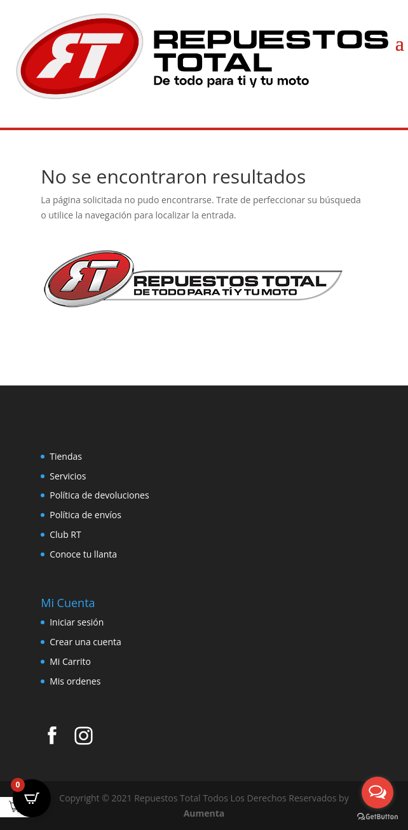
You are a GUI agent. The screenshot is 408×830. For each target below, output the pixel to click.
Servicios (68, 476)
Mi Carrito (70, 661)
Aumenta (204, 813)
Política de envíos (85, 515)
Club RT (65, 534)
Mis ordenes (75, 681)
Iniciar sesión (77, 622)
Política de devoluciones (99, 495)
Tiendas (66, 456)
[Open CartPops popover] (32, 798)
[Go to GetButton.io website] (377, 817)
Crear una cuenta (85, 642)
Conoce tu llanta (83, 554)
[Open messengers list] (377, 792)
